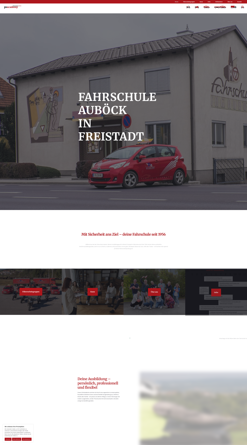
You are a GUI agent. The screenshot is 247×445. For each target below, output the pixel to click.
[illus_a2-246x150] (197, 7)
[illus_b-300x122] (207, 7)
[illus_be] (220, 7)
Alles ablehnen (16, 439)
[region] (18, 433)
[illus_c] (233, 7)
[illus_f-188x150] (242, 7)
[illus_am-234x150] (188, 7)
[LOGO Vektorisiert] (12, 7)
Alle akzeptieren (26, 439)
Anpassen (8, 439)
